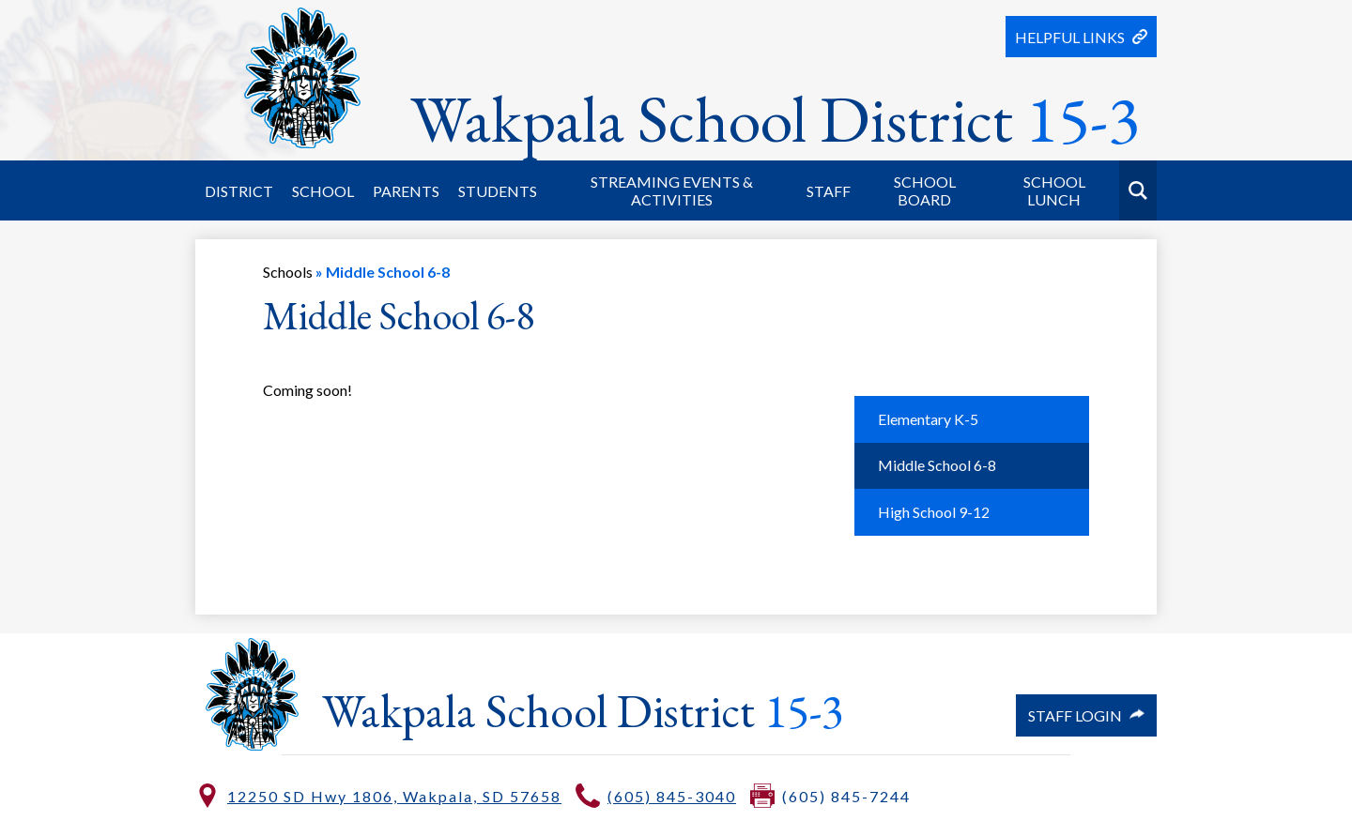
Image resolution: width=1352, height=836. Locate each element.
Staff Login (1086, 715)
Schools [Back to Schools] (288, 272)
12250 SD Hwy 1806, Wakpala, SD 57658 (394, 796)
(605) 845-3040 (671, 796)
